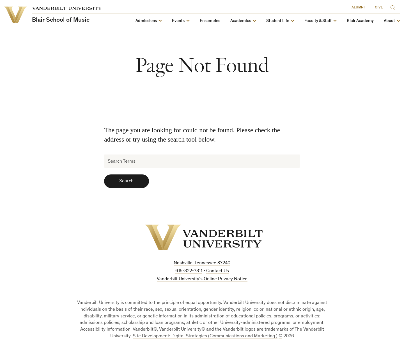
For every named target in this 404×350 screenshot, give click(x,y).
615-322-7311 (188, 271)
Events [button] (178, 21)
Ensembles (210, 21)
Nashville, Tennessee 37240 (202, 263)
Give (379, 8)
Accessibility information (105, 329)
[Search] (394, 6)
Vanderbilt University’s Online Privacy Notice (202, 279)
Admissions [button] (146, 21)
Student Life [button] (277, 21)
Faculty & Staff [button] (318, 21)
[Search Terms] (202, 161)
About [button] (389, 21)
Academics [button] (240, 21)
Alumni (358, 8)
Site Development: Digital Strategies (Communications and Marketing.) (205, 336)
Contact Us (217, 271)
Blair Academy (360, 21)
